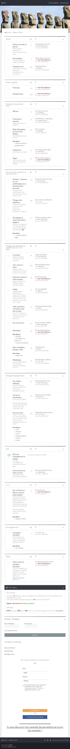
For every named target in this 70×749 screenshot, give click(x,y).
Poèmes (17, 438)
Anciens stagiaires (12, 82)
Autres (17, 440)
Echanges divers (18, 94)
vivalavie (39, 266)
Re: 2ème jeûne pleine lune (42, 330)
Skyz (38, 308)
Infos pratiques (17, 58)
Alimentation (17, 330)
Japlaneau (40, 472)
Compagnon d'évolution (17, 533)
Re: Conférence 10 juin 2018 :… (43, 149)
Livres (16, 433)
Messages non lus (9, 654)
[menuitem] (3, 3)
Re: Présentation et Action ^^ (43, 44)
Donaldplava (59, 610)
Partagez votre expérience (17, 201)
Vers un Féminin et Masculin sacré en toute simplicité (19, 492)
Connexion (7, 619)
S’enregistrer (16, 619)
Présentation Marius (40, 66)
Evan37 (39, 396)
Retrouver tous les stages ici (42, 157)
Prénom (25, 676)
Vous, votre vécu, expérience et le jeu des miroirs (16, 173)
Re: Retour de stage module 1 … (43, 217)
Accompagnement (12, 527)
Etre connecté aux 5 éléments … (44, 199)
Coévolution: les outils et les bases (14, 105)
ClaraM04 (40, 112)
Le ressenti (16, 254)
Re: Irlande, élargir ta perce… (43, 264)
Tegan (39, 290)
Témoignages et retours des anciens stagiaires (19, 219)
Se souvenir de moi (11, 630)
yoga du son (18, 355)
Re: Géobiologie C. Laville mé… (43, 359)
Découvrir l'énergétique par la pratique (19, 456)
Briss (38, 348)
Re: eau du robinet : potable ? (43, 322)
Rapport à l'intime (20, 518)
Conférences (17, 150)
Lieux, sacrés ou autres (18, 265)
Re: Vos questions (40, 129)
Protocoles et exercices (17, 119)
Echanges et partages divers (15, 375)
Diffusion (15, 111)
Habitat (15, 289)
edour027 (40, 151)
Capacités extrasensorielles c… (43, 395)
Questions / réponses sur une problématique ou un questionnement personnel (20, 183)
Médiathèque (17, 359)
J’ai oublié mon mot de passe (12, 642)
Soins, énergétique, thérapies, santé (19, 348)
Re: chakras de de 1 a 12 (41, 111)
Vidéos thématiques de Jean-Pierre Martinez (19, 131)
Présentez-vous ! (18, 66)
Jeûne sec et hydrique (21, 342)
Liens (7, 448)
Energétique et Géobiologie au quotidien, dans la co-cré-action (15, 247)
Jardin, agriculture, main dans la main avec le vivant (19, 308)
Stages (15, 158)
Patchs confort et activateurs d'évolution (18, 564)
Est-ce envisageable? (41, 289)
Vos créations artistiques (17, 382)
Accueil (8, 39)
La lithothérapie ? (40, 347)
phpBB (10, 745)
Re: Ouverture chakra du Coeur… (44, 179)
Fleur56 (39, 131)
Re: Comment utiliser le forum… (44, 470)
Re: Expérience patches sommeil (44, 561)
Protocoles (16, 87)
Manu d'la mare (41, 46)
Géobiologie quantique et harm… (44, 412)
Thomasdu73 (41, 256)
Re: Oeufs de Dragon (40, 276)
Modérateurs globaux (28, 603)
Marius (39, 68)
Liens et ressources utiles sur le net (19, 471)
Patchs (8, 556)
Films (16, 429)
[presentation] (36, 700)
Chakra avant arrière (41, 254)
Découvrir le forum (9, 647)
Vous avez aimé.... (18, 412)
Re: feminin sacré (40, 490)
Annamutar (40, 180)
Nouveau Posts (8, 651)
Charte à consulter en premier (20, 45)
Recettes (17, 336)
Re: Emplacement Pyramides (43, 306)
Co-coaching (18, 548)
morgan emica (41, 120)
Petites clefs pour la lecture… (43, 58)
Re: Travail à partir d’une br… (43, 381)
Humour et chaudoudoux (17, 396)
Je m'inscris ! (34, 710)
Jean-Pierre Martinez (43, 60)
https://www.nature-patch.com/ (19, 578)
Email (24, 668)
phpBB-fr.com (12, 747)
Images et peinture (20, 436)
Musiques (17, 431)
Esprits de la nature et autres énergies (20, 278)
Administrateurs (17, 603)
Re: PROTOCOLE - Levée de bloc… (44, 118)
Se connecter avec (35, 717)
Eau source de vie (18, 322)
